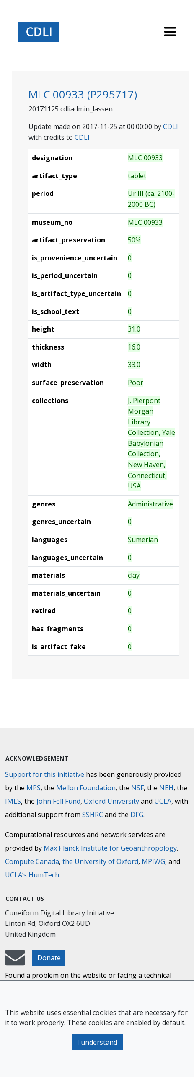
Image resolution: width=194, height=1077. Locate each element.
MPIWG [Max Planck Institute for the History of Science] (153, 861)
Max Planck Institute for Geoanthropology (110, 848)
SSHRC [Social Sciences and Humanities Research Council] (92, 814)
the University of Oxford (100, 861)
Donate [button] (49, 957)
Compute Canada (32, 861)
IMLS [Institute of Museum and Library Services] (13, 801)
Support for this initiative (44, 774)
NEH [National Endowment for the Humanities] (166, 787)
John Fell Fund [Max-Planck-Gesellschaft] (58, 801)
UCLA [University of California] (162, 801)
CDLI (170, 126)
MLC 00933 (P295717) (82, 94)
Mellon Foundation (86, 787)
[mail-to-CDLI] (15, 961)
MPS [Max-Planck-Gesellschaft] (33, 787)
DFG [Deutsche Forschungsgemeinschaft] (136, 814)
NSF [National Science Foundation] (137, 787)
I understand (97, 1042)
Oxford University (111, 801)
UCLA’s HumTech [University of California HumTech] (32, 874)
